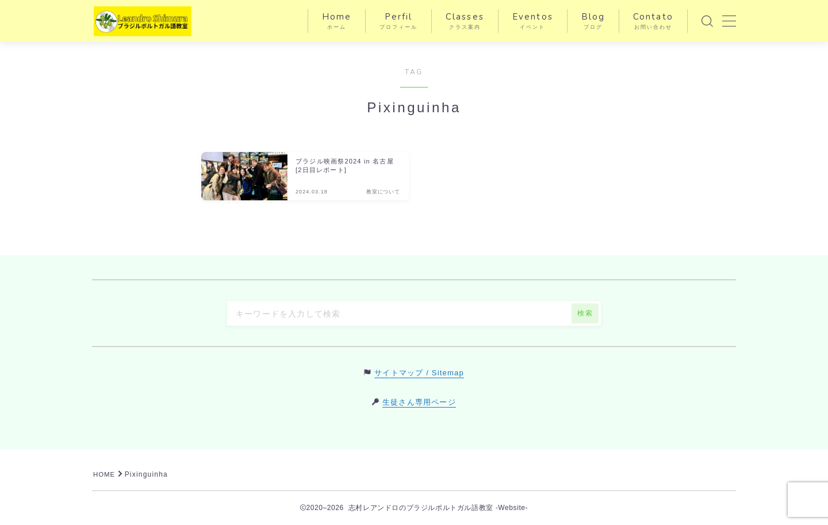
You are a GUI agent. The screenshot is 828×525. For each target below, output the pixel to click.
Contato (653, 21)
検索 (585, 313)
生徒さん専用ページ (419, 402)
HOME (105, 474)
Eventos (532, 21)
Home (336, 21)
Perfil (398, 21)
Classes (465, 21)
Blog (593, 21)
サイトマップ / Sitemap (419, 372)
